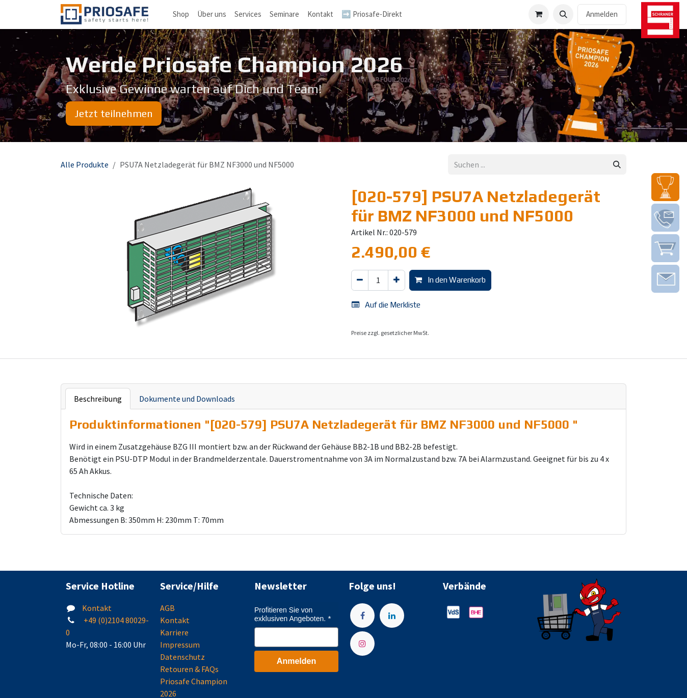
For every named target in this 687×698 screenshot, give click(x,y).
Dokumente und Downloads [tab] (187, 399)
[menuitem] (211, 14)
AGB (167, 608)
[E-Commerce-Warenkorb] (539, 14)
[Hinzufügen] (396, 280)
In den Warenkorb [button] (450, 279)
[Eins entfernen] (359, 280)
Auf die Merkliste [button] (386, 304)
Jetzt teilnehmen (113, 113)
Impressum (180, 644)
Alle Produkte (85, 164)
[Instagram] (362, 643)
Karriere (174, 632)
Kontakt (97, 608)
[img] (665, 187)
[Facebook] (362, 615)
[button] (563, 14)
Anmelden (602, 14)
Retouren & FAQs (189, 669)
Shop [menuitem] (181, 14)
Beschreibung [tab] (98, 399)
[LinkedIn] (392, 615)
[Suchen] (616, 164)
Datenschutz (182, 657)
